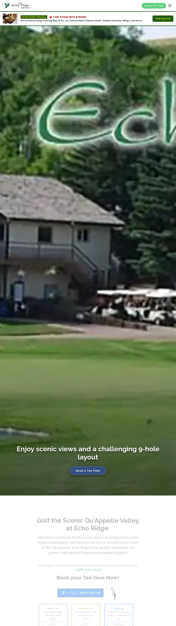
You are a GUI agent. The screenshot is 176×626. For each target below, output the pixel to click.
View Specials (163, 18)
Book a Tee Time (154, 5)
